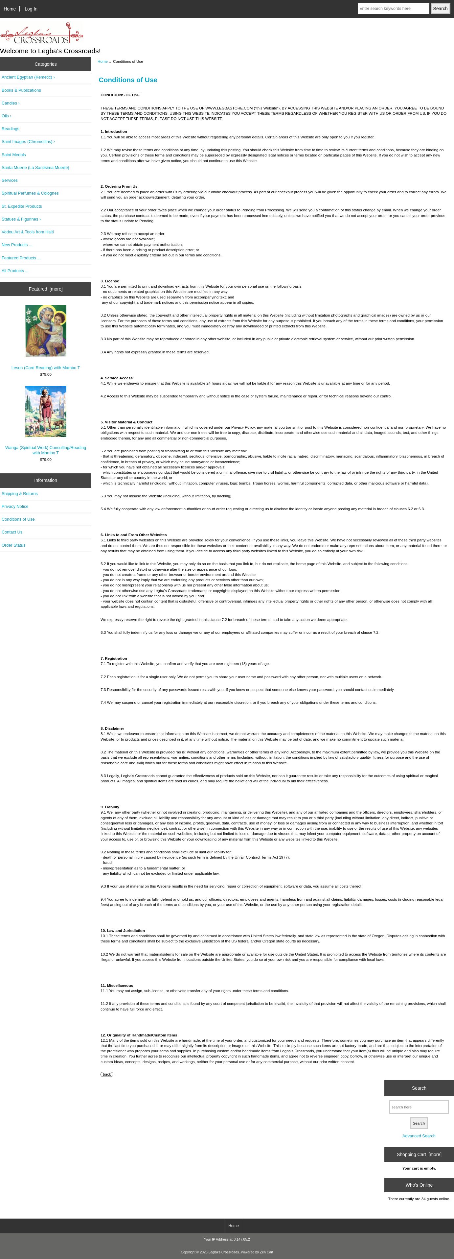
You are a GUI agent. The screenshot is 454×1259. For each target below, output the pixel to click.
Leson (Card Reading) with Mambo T (45, 337)
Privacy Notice (15, 506)
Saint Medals (14, 154)
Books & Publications (21, 90)
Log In (31, 9)
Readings (10, 128)
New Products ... (17, 244)
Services (10, 180)
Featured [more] (46, 289)
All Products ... (15, 270)
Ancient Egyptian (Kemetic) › (28, 77)
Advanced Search (419, 1135)
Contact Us (12, 532)
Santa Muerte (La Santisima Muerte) (35, 167)
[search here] (419, 1107)
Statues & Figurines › (21, 219)
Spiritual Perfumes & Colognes (30, 193)
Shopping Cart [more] (419, 1154)
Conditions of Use (18, 519)
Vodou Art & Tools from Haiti (28, 231)
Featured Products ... (21, 257)
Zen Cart (266, 1252)
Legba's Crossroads (224, 1252)
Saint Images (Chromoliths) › (28, 141)
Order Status (13, 545)
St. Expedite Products (22, 206)
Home (10, 9)
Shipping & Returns (20, 493)
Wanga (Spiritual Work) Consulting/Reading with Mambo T (45, 420)
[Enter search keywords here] (393, 8)
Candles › (11, 103)
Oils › (6, 115)
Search (419, 1088)
